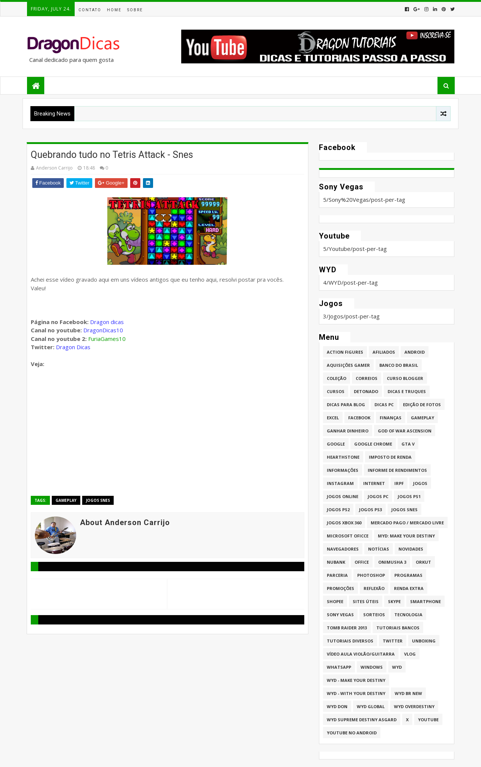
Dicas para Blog (346, 404)
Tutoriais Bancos (397, 627)
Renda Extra (409, 588)
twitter (393, 641)
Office (362, 562)
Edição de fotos (422, 404)
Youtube (428, 719)
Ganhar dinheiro (347, 431)
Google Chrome (373, 444)
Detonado (366, 391)
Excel (333, 417)
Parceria (337, 575)
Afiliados (384, 352)
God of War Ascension (404, 431)
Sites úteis (366, 601)
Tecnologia (408, 614)
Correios (366, 378)
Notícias (378, 549)
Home (114, 10)
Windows (372, 667)
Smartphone (425, 601)
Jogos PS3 (370, 509)
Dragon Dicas (73, 347)
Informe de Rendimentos (397, 470)
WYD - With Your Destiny (356, 693)
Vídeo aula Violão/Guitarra (361, 654)
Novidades (410, 549)
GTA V (408, 444)
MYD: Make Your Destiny (406, 536)
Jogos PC (378, 496)
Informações (342, 470)
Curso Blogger (405, 378)
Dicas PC (384, 404)
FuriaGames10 (107, 338)
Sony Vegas (340, 614)
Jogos (420, 483)
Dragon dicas (107, 322)
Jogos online (342, 496)
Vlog (410, 654)
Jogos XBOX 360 (344, 522)
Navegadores (343, 549)
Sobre (135, 10)
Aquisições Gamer (348, 365)
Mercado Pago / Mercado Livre (407, 522)
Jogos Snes (98, 500)
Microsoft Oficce (347, 536)
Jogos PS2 (338, 509)
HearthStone (343, 457)
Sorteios (374, 614)
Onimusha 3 (392, 562)
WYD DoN (337, 706)
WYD (397, 667)
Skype (394, 601)
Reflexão (374, 588)
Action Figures (345, 352)
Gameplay (66, 500)
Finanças (390, 417)
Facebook (359, 417)
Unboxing (424, 641)
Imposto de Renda (390, 457)
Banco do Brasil (398, 365)
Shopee (335, 601)
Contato (89, 10)
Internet (374, 483)
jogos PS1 (409, 496)
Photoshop (371, 575)
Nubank (336, 562)
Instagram (340, 483)
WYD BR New (408, 693)
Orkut (423, 562)
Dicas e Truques (407, 391)
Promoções (340, 588)
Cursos (335, 391)
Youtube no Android (352, 732)
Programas (408, 575)
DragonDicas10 (103, 330)
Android (414, 352)
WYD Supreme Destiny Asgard (362, 719)
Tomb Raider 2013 (347, 627)
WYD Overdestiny (414, 706)
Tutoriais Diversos (350, 641)
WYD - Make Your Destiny (356, 680)
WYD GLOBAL (371, 706)
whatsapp (339, 667)
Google (336, 444)
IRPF (399, 483)
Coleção (336, 378)
